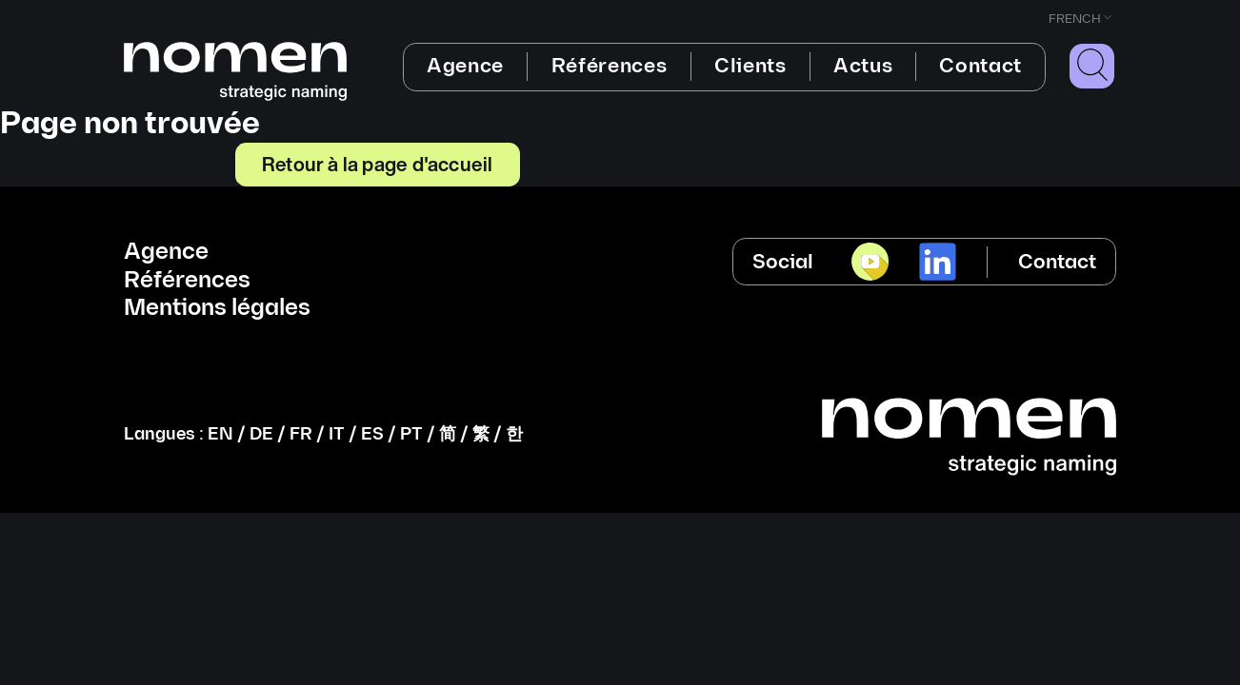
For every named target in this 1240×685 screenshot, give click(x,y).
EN (220, 434)
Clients (750, 66)
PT (411, 434)
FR (301, 434)
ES (372, 434)
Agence (465, 66)
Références (609, 66)
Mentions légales (217, 308)
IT (337, 434)
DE (261, 434)
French (1075, 19)
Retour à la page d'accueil (377, 163)
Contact (980, 66)
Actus (862, 66)
